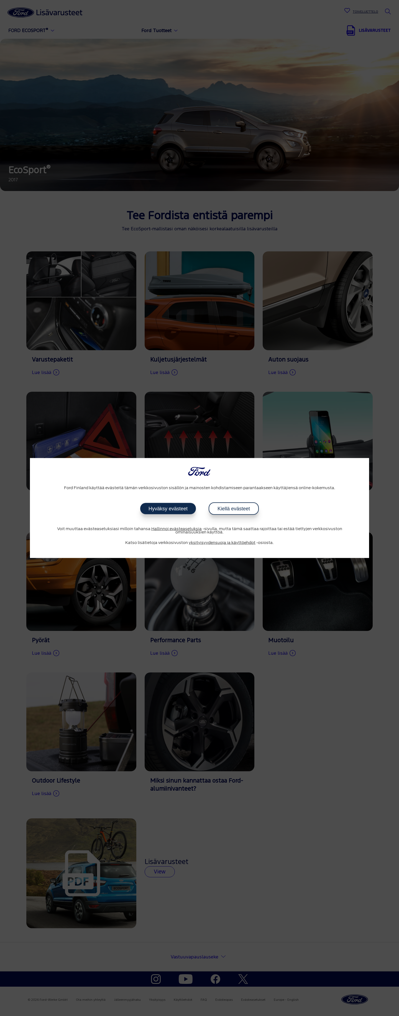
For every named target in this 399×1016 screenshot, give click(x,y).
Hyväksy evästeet (168, 508)
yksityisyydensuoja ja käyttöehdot (222, 543)
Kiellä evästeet (234, 508)
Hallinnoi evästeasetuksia (176, 529)
